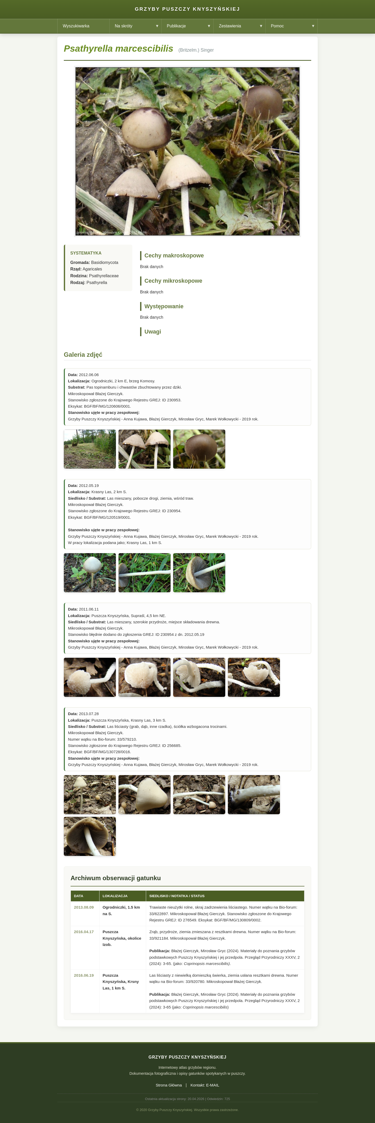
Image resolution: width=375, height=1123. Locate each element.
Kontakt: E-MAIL (204, 1085)
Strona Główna (169, 1085)
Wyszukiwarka (76, 26)
